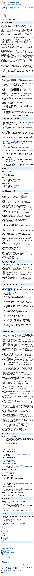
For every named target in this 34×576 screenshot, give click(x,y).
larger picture (4, 19)
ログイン (11, 8)
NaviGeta (11, 442)
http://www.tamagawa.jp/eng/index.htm (12, 134)
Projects (4, 526)
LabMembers (5, 527)
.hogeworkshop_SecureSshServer (9, 560)
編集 (7, 7)
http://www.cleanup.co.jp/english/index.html (22, 466)
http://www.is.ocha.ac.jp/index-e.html (13, 519)
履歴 (15, 7)
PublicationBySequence (13, 290)
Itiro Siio (5, 572)
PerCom (28, 309)
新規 (26, 7)
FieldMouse (16, 442)
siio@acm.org (9, 524)
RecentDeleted (5, 562)
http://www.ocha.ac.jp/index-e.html (13, 521)
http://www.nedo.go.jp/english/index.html (23, 440)
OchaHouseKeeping (6, 547)
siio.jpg (9, 564)
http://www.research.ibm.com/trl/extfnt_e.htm (21, 131)
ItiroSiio (2, 11)
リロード (21, 7)
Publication (4, 528)
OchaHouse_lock (6, 557)
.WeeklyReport (5, 538)
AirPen (7, 442)
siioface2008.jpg (21, 564)
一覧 (29, 7)
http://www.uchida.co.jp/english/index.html (21, 454)
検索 (32, 7)
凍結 (10, 7)
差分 (12, 7)
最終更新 (2, 8)
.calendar (4, 539)
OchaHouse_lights (6, 556)
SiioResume (13, 3)
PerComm (14, 211)
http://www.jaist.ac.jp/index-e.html (17, 165)
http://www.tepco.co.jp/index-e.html (24, 448)
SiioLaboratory (5, 550)
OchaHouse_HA (6, 554)
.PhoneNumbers (6, 540)
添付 (18, 7)
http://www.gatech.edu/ (20, 151)
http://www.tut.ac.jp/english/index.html (15, 160)
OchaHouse (5, 533)
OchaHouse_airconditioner (8, 552)
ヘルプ (6, 8)
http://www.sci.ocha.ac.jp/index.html (13, 520)
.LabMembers (5, 537)
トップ (2, 7)
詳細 (15, 564)
